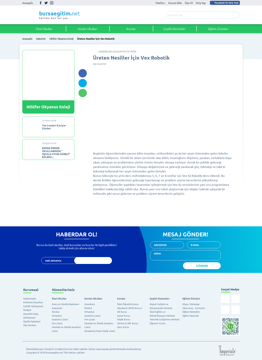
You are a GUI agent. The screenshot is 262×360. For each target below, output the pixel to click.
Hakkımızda (29, 298)
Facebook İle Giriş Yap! (224, 2)
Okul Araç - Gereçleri (193, 308)
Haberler (41, 38)
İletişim (27, 309)
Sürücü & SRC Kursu (127, 323)
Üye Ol (189, 2)
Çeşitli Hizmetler (174, 29)
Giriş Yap (201, 2)
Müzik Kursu (123, 319)
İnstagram (52, 3)
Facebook (40, 3)
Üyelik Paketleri (31, 321)
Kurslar (131, 29)
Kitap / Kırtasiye (191, 304)
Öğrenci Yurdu (157, 323)
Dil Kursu (122, 311)
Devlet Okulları (87, 29)
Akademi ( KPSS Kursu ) (129, 308)
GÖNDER (202, 265)
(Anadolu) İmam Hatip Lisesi (99, 330)
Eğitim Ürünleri (218, 29)
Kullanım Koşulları (33, 302)
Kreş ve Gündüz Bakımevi (65, 304)
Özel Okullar (44, 29)
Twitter (46, 3)
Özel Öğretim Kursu (128, 304)
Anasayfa (27, 2)
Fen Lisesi (57, 323)
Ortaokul (57, 315)
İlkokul (56, 311)
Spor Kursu (123, 327)
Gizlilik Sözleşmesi (33, 306)
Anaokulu (57, 308)
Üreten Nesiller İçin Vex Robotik (96, 38)
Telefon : (160, 2)
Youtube (57, 3)
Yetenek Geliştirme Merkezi (164, 319)
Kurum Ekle (175, 2)
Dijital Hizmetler (191, 311)
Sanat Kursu (123, 315)
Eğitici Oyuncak (190, 315)
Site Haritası (29, 325)
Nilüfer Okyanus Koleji (61, 38)
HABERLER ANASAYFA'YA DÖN (117, 51)
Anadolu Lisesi (60, 319)
